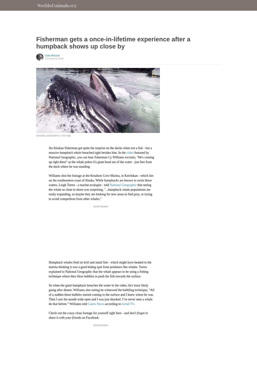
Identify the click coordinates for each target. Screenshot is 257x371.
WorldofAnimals (57, 5)
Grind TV (128, 304)
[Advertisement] (128, 23)
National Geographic (123, 185)
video (130, 152)
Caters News (95, 304)
